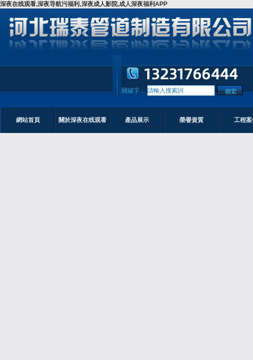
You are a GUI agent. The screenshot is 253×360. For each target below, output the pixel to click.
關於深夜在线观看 (82, 120)
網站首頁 (28, 120)
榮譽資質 (192, 120)
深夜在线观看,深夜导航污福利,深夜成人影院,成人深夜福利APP (84, 4)
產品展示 (137, 120)
